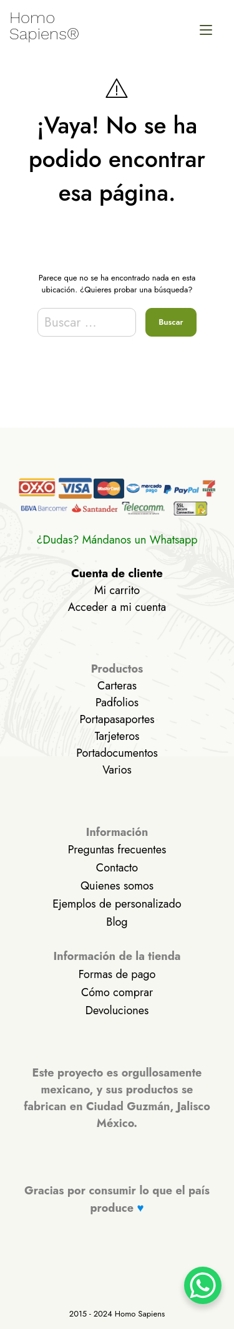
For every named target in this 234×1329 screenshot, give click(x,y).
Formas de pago (117, 974)
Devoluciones (117, 1010)
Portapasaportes (116, 719)
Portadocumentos (117, 753)
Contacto (117, 868)
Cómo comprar (117, 992)
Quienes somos (117, 886)
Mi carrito (117, 590)
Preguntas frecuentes (117, 850)
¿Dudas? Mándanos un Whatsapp (117, 540)
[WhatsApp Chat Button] (203, 1285)
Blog (116, 922)
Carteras (117, 686)
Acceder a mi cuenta (117, 607)
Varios (117, 770)
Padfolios (117, 702)
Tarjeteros (117, 736)
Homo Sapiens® (44, 25)
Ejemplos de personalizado (116, 904)
